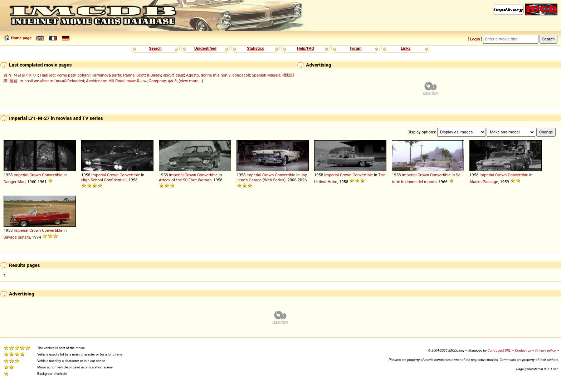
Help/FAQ (305, 48)
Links (405, 48)
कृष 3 (172, 80)
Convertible (52, 174)
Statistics (255, 48)
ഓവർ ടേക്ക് (173, 75)
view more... (191, 80)
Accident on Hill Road (105, 80)
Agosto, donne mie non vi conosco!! (218, 75)
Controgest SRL (499, 350)
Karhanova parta (106, 75)
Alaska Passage (483, 181)
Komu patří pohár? (73, 75)
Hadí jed (47, 75)
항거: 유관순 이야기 (21, 75)
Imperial (21, 174)
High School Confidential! (104, 179)
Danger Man (14, 181)
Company (157, 80)
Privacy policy (545, 350)
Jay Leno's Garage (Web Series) (271, 177)
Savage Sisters (17, 237)
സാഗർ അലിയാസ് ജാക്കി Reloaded (51, 80)
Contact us (523, 350)
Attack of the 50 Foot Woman (185, 179)
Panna (129, 75)
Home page (21, 37)
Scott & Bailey (148, 75)
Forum (356, 48)
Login (475, 38)
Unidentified (205, 48)
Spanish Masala (266, 75)
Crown (35, 174)
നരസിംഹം (136, 80)
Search (155, 48)
